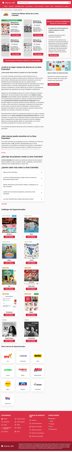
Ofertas (11, 6)
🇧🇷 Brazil (50, 422)
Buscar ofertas (53, 55)
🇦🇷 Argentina (51, 419)
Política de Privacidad (36, 437)
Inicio (5, 6)
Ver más (3, 152)
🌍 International (52, 430)
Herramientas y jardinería (63, 6)
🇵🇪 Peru (50, 427)
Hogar (47, 6)
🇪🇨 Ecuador (51, 424)
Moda (51, 6)
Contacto (32, 421)
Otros (17, 432)
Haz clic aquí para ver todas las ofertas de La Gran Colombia (22, 60)
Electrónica (29, 6)
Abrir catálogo (15, 35)
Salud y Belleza (39, 6)
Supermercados (19, 6)
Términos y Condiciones (36, 434)
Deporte (18, 428)
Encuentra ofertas (53, 84)
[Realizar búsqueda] (69, 2)
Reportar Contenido (35, 427)
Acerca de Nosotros (35, 424)
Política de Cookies (35, 430)
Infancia (4, 432)
